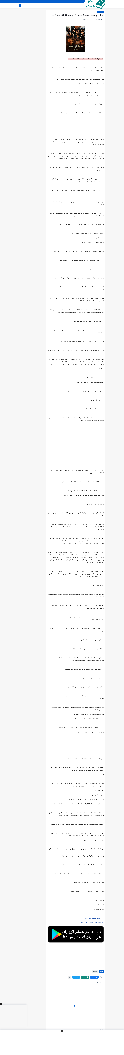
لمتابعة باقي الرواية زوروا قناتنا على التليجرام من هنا (90, 922)
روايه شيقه (100, 12)
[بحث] (20, 5)
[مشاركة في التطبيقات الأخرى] (69, 977)
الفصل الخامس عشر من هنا (92, 918)
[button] (94, 977)
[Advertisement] (76, 456)
